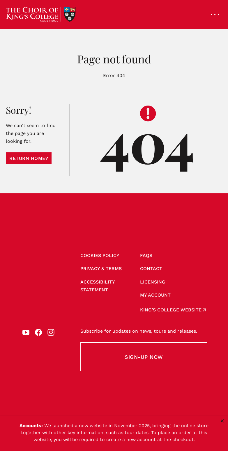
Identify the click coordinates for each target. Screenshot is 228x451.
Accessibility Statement (97, 286)
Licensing (152, 282)
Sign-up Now (144, 357)
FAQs (146, 255)
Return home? (28, 158)
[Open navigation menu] (215, 14)
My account (155, 295)
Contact (151, 268)
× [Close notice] (222, 421)
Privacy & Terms (101, 268)
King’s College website (171, 310)
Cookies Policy (99, 255)
